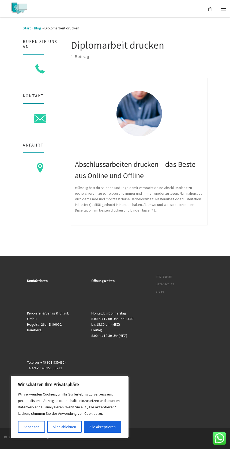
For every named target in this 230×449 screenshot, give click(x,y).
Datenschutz (165, 284)
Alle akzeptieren (102, 426)
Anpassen (31, 426)
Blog (37, 28)
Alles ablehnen (64, 426)
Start (27, 28)
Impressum (164, 276)
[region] (70, 407)
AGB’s (160, 292)
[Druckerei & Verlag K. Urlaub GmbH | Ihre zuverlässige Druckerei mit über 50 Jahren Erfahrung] (19, 7)
